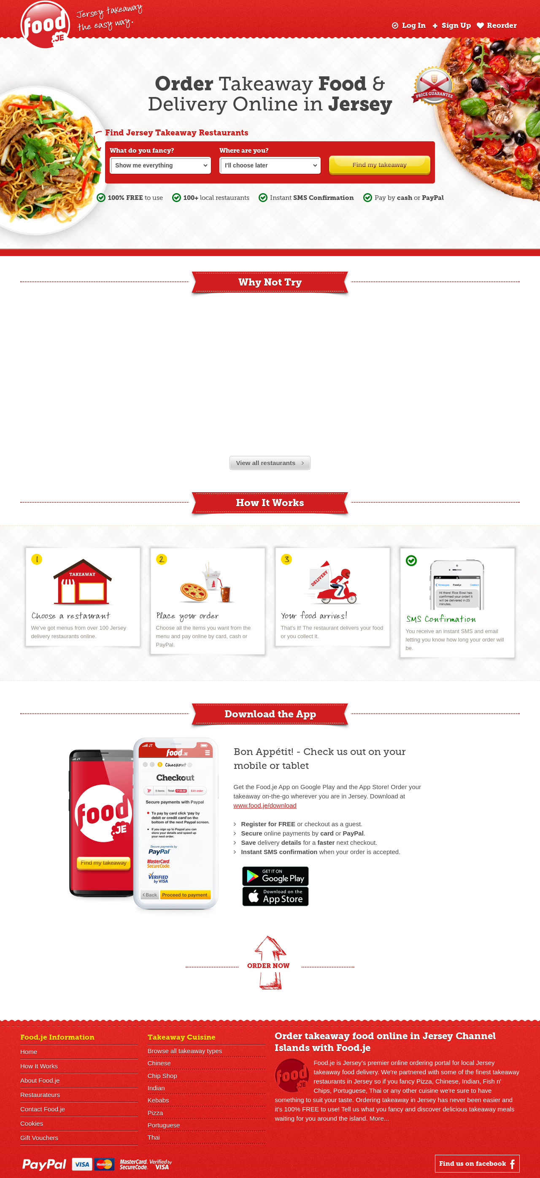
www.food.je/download (265, 805)
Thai (154, 1136)
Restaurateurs (40, 1094)
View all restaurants (270, 462)
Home (28, 1051)
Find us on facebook (478, 1164)
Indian (156, 1087)
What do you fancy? (142, 150)
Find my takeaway (380, 164)
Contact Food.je (42, 1109)
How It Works (39, 1066)
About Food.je (39, 1080)
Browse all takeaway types (185, 1050)
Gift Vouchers (39, 1137)
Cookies (31, 1123)
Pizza (155, 1112)
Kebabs (158, 1099)
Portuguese (164, 1124)
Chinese (159, 1063)
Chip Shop (162, 1075)
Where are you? (244, 150)
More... (379, 1118)
